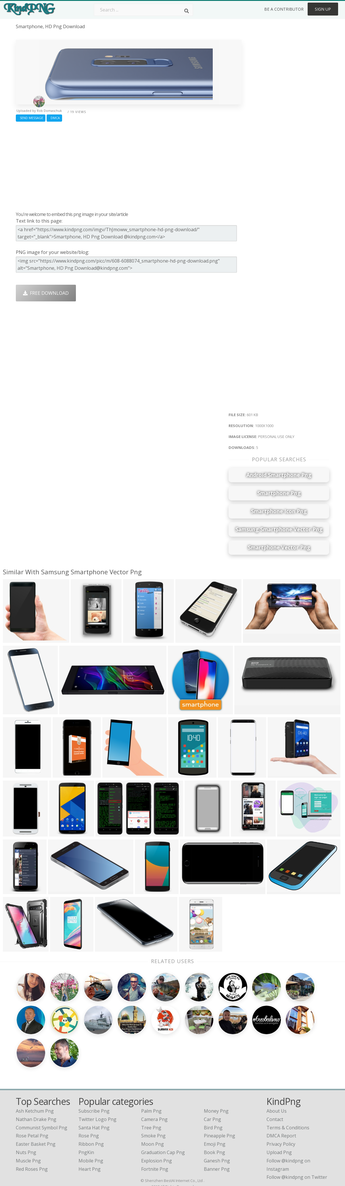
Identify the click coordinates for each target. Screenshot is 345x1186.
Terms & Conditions (288, 1091)
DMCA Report (281, 1099)
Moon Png (152, 1107)
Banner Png (217, 1132)
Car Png (212, 1082)
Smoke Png (153, 1099)
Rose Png (88, 1099)
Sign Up (323, 9)
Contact (275, 1082)
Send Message (30, 118)
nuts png (26, 1115)
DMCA (54, 118)
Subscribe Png (94, 1074)
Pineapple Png (219, 1099)
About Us (277, 1074)
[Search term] (143, 9)
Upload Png (279, 1115)
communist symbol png (41, 1091)
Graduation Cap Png (163, 1115)
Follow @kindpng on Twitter (297, 1140)
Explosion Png (156, 1124)
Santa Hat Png (94, 1091)
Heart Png (89, 1132)
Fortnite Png (154, 1132)
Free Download (46, 293)
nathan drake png (36, 1082)
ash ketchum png (35, 1074)
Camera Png (154, 1082)
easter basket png (35, 1107)
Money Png (216, 1074)
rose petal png (32, 1099)
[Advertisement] (128, 165)
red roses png (32, 1132)
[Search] (186, 11)
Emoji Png (214, 1107)
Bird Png (213, 1091)
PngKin (86, 1115)
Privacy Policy (281, 1107)
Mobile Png (90, 1124)
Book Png (214, 1115)
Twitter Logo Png (97, 1082)
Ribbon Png (91, 1107)
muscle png (28, 1124)
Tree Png (151, 1091)
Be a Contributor (284, 9)
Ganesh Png (217, 1124)
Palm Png (151, 1074)
